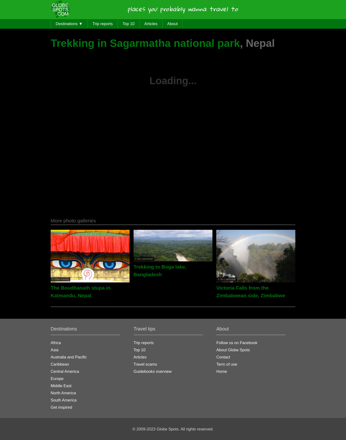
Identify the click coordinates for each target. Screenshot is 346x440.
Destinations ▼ (69, 24)
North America (63, 393)
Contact (223, 357)
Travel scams (145, 364)
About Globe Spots (233, 350)
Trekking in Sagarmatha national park (145, 43)
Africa (56, 343)
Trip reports (102, 24)
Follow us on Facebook (236, 343)
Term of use (226, 364)
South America (64, 400)
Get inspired (61, 407)
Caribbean (60, 364)
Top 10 (129, 24)
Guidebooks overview (153, 371)
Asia (54, 350)
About (172, 24)
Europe (57, 378)
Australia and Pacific (69, 357)
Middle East (61, 386)
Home (221, 371)
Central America (65, 371)
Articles (150, 24)
